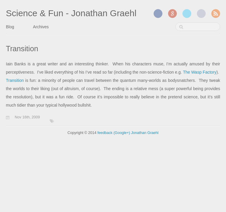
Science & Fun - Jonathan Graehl (71, 13)
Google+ (172, 13)
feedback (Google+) (113, 133)
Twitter (186, 13)
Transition (15, 80)
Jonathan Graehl (145, 133)
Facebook (158, 13)
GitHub (201, 13)
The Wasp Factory (200, 72)
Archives (41, 26)
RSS (215, 13)
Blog (10, 26)
